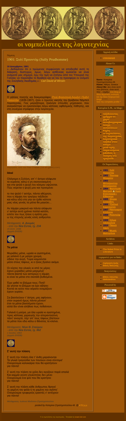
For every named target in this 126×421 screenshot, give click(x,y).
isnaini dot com (80, 417)
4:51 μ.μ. (83, 405)
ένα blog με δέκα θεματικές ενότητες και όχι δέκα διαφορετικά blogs (108, 96)
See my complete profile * (108, 102)
